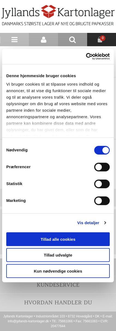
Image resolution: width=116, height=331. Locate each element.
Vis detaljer (88, 222)
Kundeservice (57, 284)
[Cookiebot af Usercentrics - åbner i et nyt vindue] (86, 56)
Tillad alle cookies (58, 239)
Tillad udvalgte (58, 255)
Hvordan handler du (58, 302)
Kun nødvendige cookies (58, 270)
